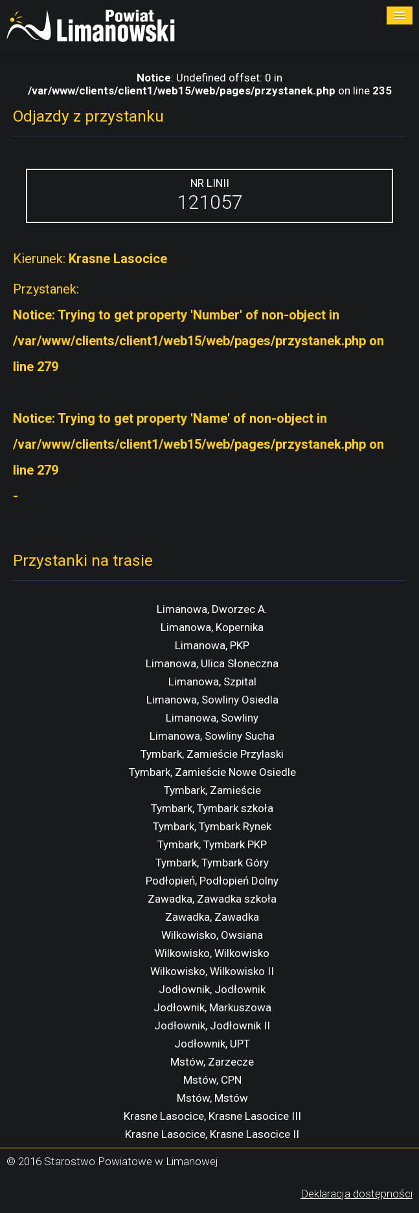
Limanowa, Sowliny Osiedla (212, 699)
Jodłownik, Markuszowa (212, 1007)
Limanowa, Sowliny (212, 717)
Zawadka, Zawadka (212, 916)
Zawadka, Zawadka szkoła (212, 898)
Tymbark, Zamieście (212, 790)
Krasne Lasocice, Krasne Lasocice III (212, 1116)
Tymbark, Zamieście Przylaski (212, 753)
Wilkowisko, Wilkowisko (212, 953)
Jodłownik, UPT (212, 1043)
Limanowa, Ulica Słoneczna (212, 663)
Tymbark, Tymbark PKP (212, 844)
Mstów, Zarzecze (212, 1061)
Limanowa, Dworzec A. (212, 609)
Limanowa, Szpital (212, 681)
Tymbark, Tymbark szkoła (212, 808)
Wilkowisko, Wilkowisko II (212, 971)
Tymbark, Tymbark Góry (212, 862)
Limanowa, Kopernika (212, 627)
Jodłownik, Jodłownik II (212, 1025)
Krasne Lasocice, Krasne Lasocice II (212, 1134)
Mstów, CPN (212, 1079)
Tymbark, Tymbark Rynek (212, 826)
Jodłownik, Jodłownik (212, 989)
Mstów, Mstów (212, 1097)
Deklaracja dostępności (356, 1193)
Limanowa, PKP (212, 645)
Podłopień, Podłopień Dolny (212, 880)
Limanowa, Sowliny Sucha (212, 735)
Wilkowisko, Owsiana (212, 935)
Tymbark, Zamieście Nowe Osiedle (212, 772)
